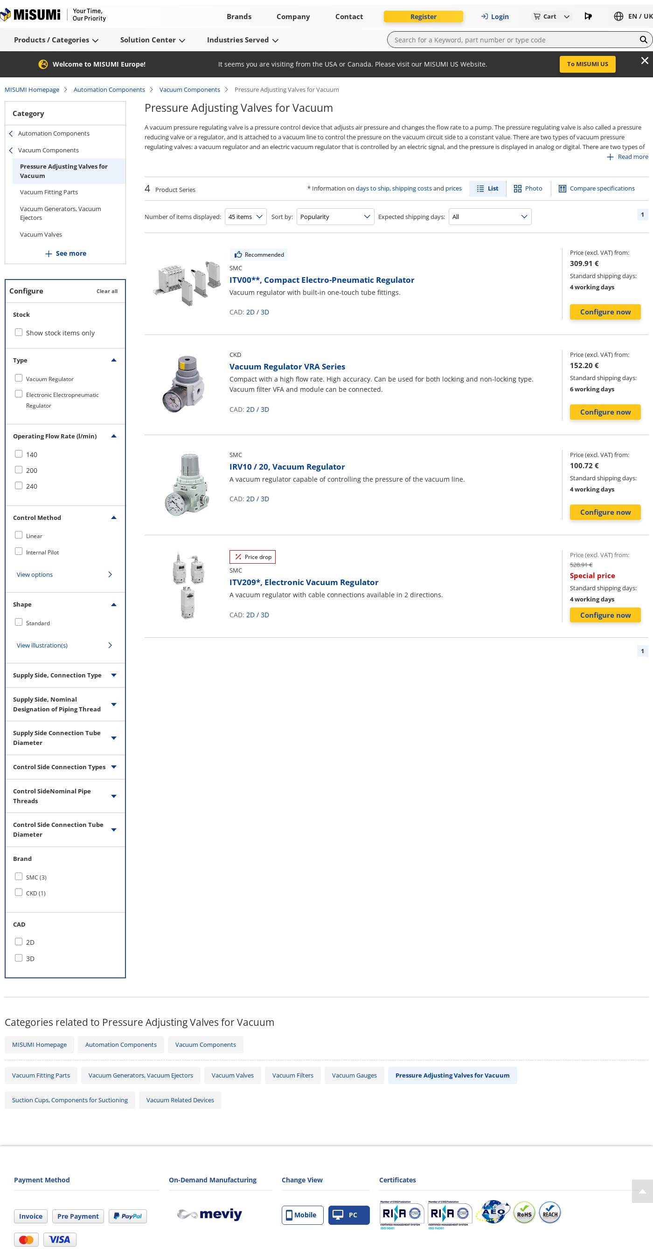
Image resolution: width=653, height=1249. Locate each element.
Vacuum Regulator (50, 379)
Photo (533, 188)
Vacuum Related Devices (180, 1100)
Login (494, 16)
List (493, 188)
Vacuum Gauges (354, 1075)
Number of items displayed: (183, 216)
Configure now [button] (605, 311)
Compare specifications (602, 188)
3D (265, 311)
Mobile (301, 1215)
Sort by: (282, 216)
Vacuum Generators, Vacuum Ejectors (60, 213)
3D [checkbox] (30, 958)
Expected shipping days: (411, 216)
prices (453, 188)
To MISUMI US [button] (587, 64)
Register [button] (423, 16)
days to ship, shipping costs (394, 188)
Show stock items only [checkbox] (60, 332)
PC (345, 1215)
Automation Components (109, 89)
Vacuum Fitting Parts (49, 192)
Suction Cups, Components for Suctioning (70, 1100)
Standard (38, 623)
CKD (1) (36, 893)
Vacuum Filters (292, 1075)
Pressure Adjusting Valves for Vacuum (64, 171)
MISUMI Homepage (32, 89)
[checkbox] (65, 379)
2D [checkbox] (30, 942)
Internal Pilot (42, 552)
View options (35, 574)
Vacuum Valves (41, 234)
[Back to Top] (642, 1191)
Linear (34, 536)
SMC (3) (36, 877)
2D (250, 311)
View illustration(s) (42, 645)
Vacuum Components (190, 89)
